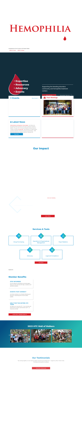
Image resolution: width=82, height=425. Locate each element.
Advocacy (30, 256)
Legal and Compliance (52, 256)
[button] (45, 107)
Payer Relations (63, 242)
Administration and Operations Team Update (19, 125)
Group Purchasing (18, 242)
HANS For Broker (21, 50)
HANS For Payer (12, 50)
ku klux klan (21, 129)
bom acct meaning (51, 197)
